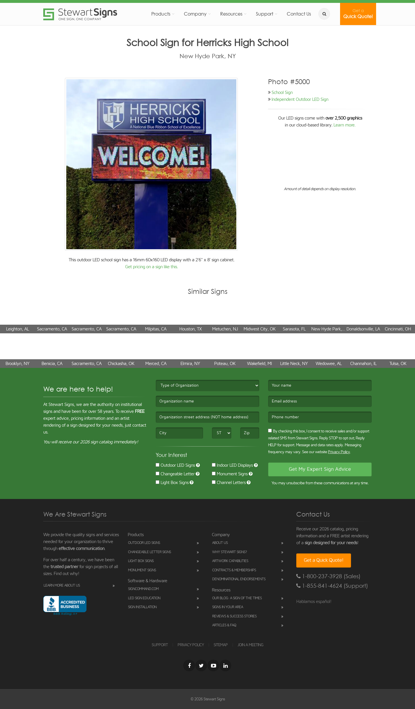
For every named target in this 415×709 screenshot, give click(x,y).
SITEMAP (221, 645)
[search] (324, 14)
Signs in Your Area (227, 607)
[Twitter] (201, 665)
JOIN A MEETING (250, 645)
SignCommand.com (143, 589)
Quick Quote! (358, 13)
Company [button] (195, 14)
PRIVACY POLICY (191, 645)
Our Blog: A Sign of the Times (237, 598)
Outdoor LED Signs (175, 465)
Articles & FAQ (224, 625)
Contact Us (299, 14)
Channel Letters (229, 482)
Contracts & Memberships (234, 570)
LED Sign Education (144, 598)
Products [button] (160, 14)
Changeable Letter (175, 474)
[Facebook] (189, 665)
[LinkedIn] (225, 665)
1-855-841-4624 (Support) (332, 586)
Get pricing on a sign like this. (151, 266)
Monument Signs (230, 474)
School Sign (282, 92)
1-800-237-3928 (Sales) (328, 576)
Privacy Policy (339, 452)
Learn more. (344, 125)
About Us (220, 543)
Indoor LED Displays (232, 465)
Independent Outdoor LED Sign (299, 99)
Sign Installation (142, 607)
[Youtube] (213, 665)
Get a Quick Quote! (324, 560)
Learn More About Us (62, 585)
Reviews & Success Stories (234, 616)
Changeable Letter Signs (149, 552)
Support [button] (264, 14)
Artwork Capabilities (230, 561)
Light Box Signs (172, 482)
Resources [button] (231, 14)
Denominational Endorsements (238, 579)
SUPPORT (160, 645)
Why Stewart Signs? (229, 552)
